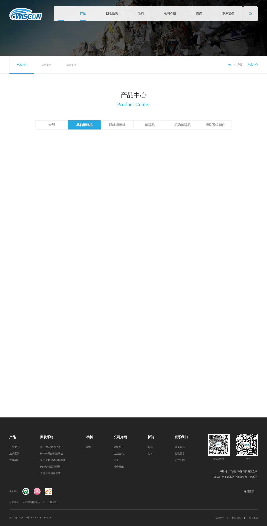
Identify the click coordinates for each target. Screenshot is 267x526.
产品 (83, 13)
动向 (150, 453)
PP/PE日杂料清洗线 (51, 453)
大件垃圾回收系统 (50, 473)
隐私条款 (253, 518)
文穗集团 (52, 502)
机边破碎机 (182, 125)
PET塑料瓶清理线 (50, 466)
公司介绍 (170, 13)
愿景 (116, 460)
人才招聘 (180, 460)
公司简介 (119, 446)
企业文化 (119, 453)
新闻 (199, 13)
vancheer (46, 517)
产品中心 (22, 64)
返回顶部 (251, 491)
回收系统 (112, 13)
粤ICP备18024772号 (19, 517)
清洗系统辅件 (215, 125)
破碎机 (150, 125)
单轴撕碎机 (84, 125)
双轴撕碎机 (117, 125)
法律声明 (220, 518)
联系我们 (228, 13)
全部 (51, 125)
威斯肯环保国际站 (31, 502)
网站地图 (236, 518)
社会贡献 (119, 466)
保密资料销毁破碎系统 (53, 460)
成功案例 (46, 64)
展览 (150, 446)
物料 (141, 13)
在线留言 (180, 453)
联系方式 (180, 446)
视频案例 (71, 64)
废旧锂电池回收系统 (51, 446)
